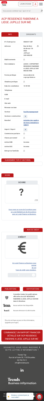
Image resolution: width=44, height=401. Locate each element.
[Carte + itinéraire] (38, 46)
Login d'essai (25, 4)
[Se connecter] (35, 4)
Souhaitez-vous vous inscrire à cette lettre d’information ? (22, 349)
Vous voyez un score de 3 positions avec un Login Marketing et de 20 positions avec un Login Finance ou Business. (22, 212)
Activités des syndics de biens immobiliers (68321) (31, 122)
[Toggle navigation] (40, 4)
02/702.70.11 (22, 360)
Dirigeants (31, 34)
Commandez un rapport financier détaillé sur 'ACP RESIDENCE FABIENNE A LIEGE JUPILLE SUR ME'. (22, 335)
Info (10, 34)
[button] (25, 116)
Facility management (30, 112)
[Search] (21, 10)
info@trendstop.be (22, 363)
